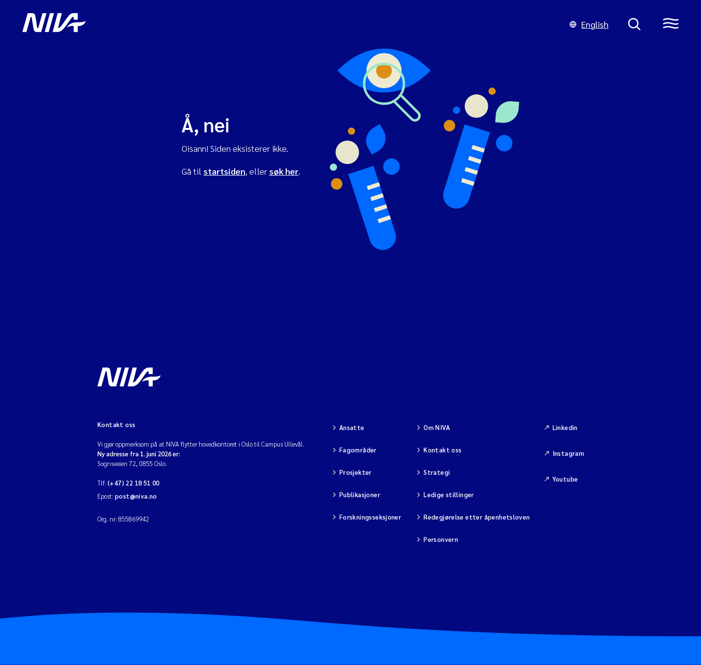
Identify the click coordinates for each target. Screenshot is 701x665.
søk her (283, 171)
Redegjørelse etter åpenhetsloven (477, 517)
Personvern (441, 539)
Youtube (565, 479)
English (589, 24)
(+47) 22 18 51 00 (134, 483)
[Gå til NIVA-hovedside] (286, 24)
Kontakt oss (442, 450)
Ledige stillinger (449, 494)
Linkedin (565, 427)
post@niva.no (136, 496)
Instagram (569, 453)
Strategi (437, 472)
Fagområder (358, 450)
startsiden (224, 171)
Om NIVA (437, 427)
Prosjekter (355, 472)
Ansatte (352, 427)
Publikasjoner (359, 494)
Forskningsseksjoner (370, 517)
